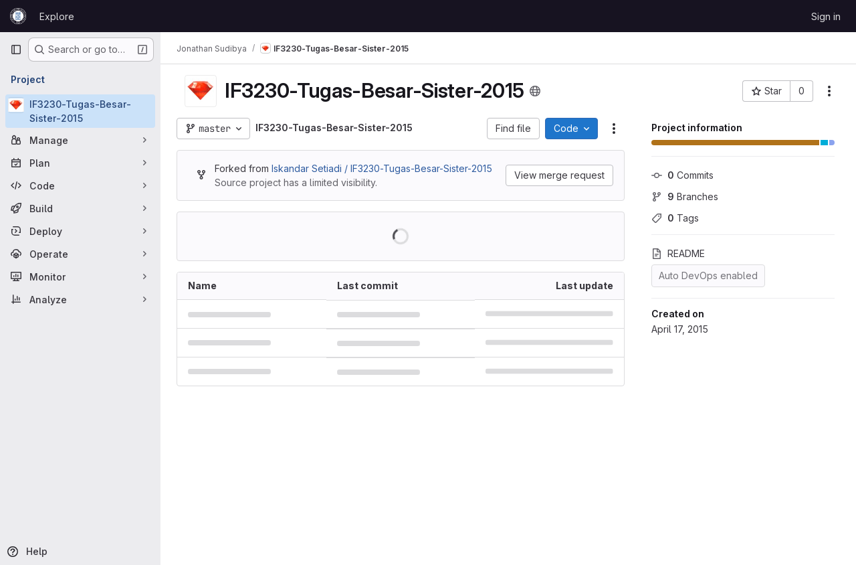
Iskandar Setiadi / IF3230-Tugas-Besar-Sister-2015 (382, 168)
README (678, 253)
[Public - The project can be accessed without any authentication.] (535, 91)
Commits (682, 175)
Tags (675, 218)
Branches (684, 196)
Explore (56, 16)
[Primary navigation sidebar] (16, 49)
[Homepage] (18, 16)
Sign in (826, 16)
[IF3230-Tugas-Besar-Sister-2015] (80, 111)
